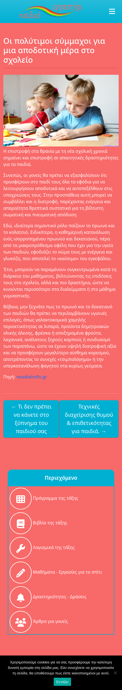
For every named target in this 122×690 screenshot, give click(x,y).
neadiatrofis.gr (32, 377)
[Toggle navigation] (110, 11)
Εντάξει (62, 682)
